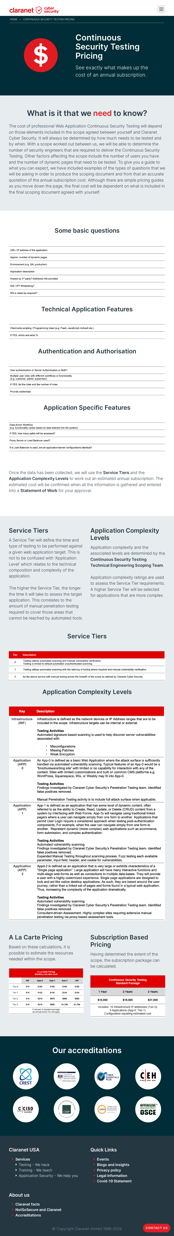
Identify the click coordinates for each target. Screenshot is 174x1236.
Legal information (112, 1175)
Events (103, 1159)
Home (13, 19)
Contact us (157, 1228)
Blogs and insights (113, 1164)
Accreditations (28, 1215)
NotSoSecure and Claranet (38, 1209)
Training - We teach (35, 1170)
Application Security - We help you (48, 1175)
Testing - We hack (34, 1164)
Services (22, 1159)
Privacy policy (109, 1170)
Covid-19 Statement (114, 1181)
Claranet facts (27, 1204)
